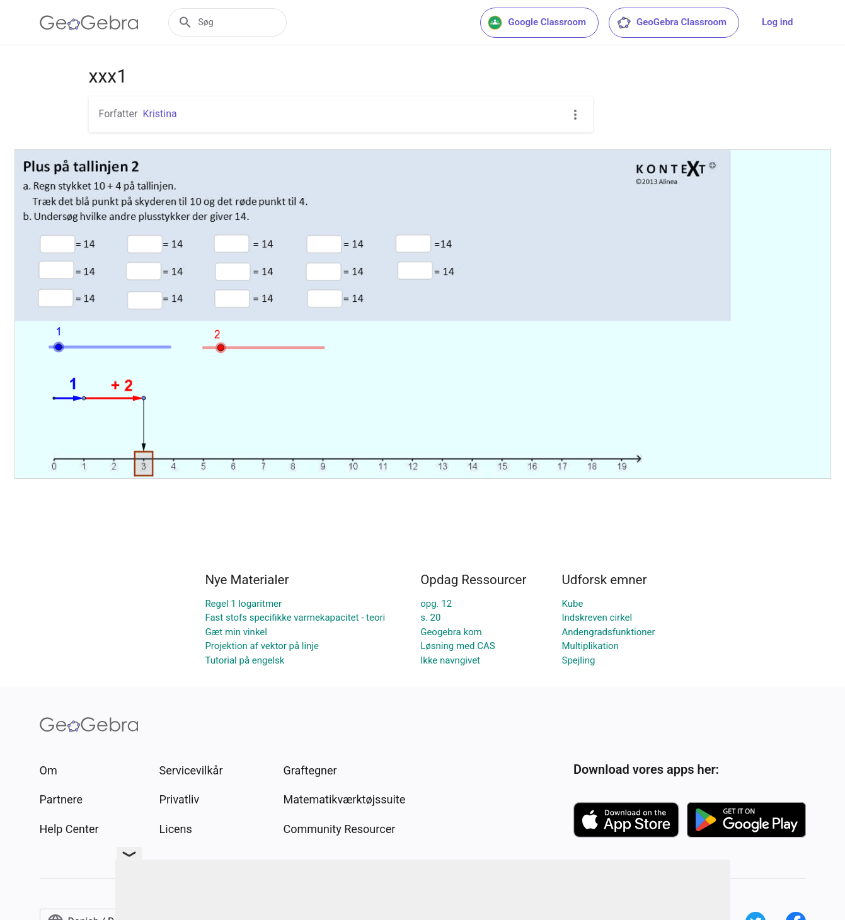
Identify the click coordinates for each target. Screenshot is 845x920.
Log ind (777, 22)
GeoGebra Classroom (671, 22)
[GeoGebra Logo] (89, 22)
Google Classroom (537, 22)
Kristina (159, 114)
